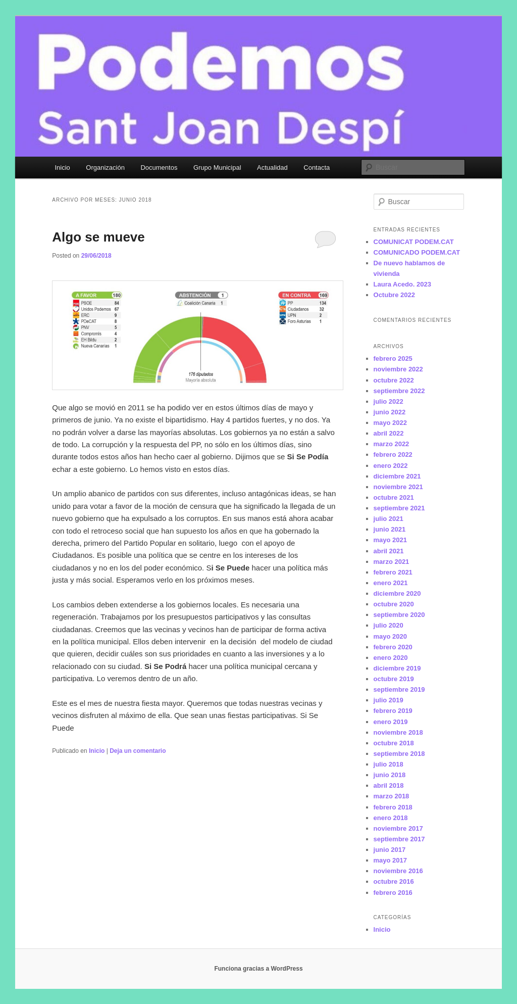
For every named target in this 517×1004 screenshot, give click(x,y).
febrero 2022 (393, 454)
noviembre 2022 (398, 369)
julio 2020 (388, 625)
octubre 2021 (394, 497)
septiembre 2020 (399, 614)
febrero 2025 (393, 358)
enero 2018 (391, 818)
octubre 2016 (394, 881)
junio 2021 (390, 529)
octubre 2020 (394, 604)
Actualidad (272, 167)
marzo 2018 (391, 796)
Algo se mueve (98, 237)
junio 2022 (390, 412)
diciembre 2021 (397, 476)
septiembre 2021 (399, 508)
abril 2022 (389, 433)
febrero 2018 (393, 807)
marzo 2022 (391, 444)
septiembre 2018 (399, 753)
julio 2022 (388, 401)
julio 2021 (388, 518)
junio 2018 (390, 775)
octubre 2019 (394, 679)
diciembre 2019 (397, 668)
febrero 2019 (393, 710)
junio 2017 (390, 849)
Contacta (316, 167)
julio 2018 (388, 764)
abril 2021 (389, 551)
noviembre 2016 (398, 871)
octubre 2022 (394, 380)
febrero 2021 (393, 572)
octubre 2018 (394, 743)
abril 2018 (389, 785)
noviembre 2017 (398, 828)
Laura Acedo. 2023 (402, 284)
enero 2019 (391, 722)
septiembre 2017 (399, 839)
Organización (105, 167)
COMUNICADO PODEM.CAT (417, 252)
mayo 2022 (390, 422)
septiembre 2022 (399, 391)
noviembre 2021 (398, 487)
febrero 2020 (393, 647)
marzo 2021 (391, 561)
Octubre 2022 (394, 295)
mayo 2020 (390, 636)
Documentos (158, 167)
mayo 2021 (390, 540)
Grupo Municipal (217, 167)
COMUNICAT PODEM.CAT (414, 242)
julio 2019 (388, 700)
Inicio (62, 167)
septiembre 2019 (399, 689)
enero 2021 (391, 583)
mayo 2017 (390, 860)
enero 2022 (391, 465)
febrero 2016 (393, 892)
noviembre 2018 (398, 732)
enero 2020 (391, 657)
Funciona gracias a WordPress (258, 968)
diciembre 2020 (397, 593)
